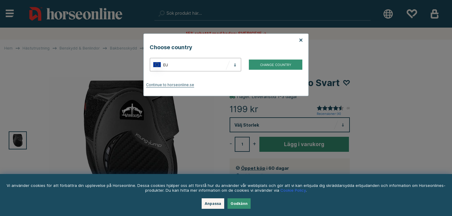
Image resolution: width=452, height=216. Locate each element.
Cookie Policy (293, 190)
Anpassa (213, 203)
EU (165, 64)
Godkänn (239, 203)
